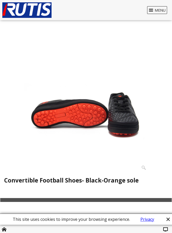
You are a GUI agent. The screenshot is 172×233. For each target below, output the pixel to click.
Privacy (147, 219)
